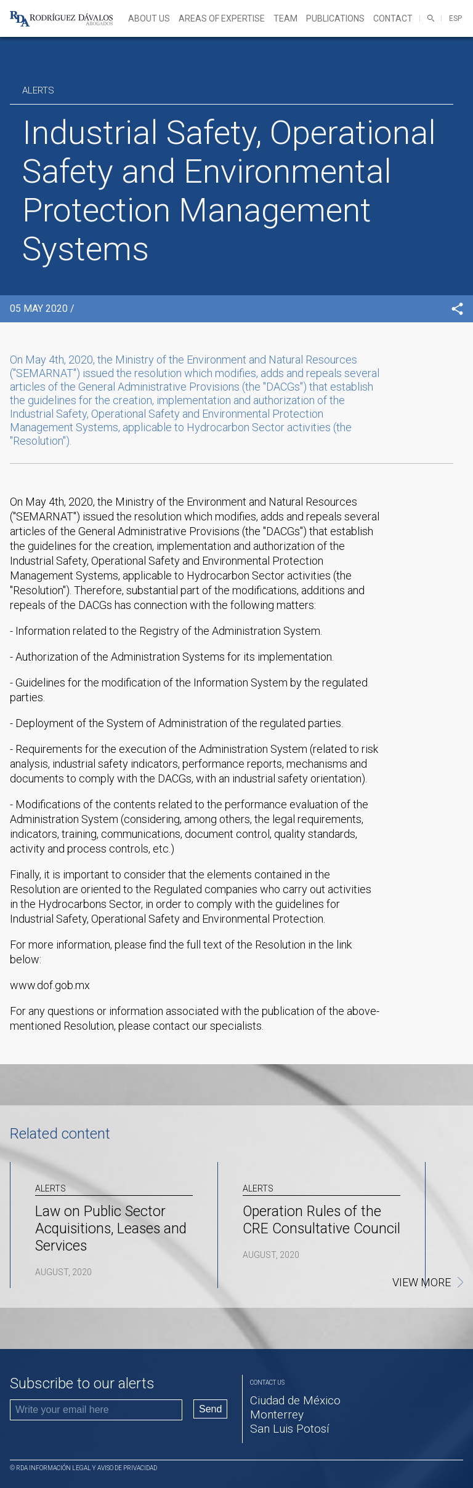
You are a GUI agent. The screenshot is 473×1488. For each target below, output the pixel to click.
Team (285, 18)
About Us (149, 18)
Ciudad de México (295, 1400)
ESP (455, 18)
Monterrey (277, 1414)
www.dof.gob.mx (50, 985)
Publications (335, 18)
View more (421, 1282)
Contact (393, 18)
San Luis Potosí (289, 1429)
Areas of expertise (222, 18)
